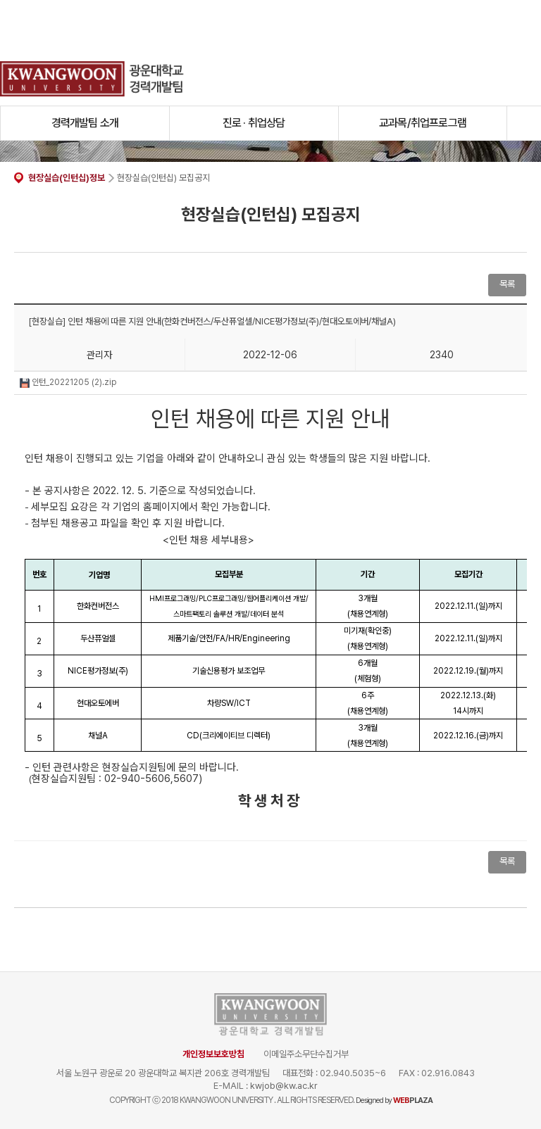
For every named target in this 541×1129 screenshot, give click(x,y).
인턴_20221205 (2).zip (68, 382)
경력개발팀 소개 (85, 123)
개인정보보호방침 (213, 1054)
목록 (507, 284)
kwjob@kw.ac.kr (284, 1085)
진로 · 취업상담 (254, 123)
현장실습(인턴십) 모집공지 (163, 177)
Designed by (394, 1100)
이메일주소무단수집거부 (306, 1054)
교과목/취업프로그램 (422, 123)
